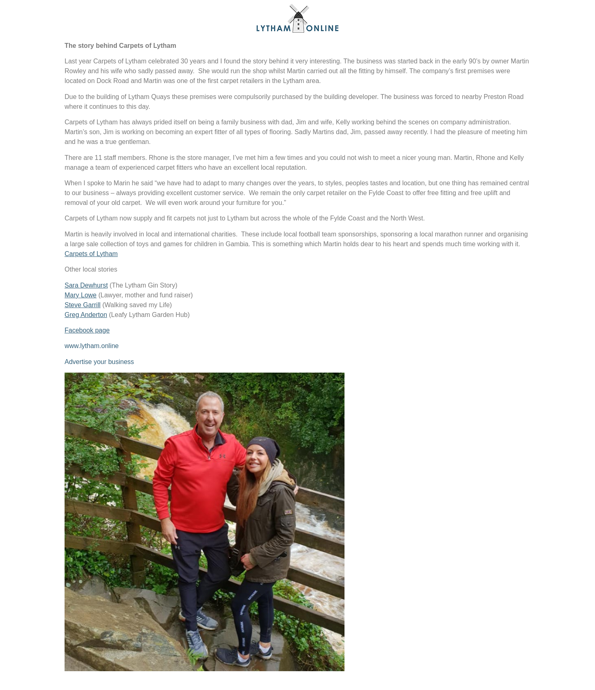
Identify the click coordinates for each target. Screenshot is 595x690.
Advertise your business (99, 361)
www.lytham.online (92, 345)
